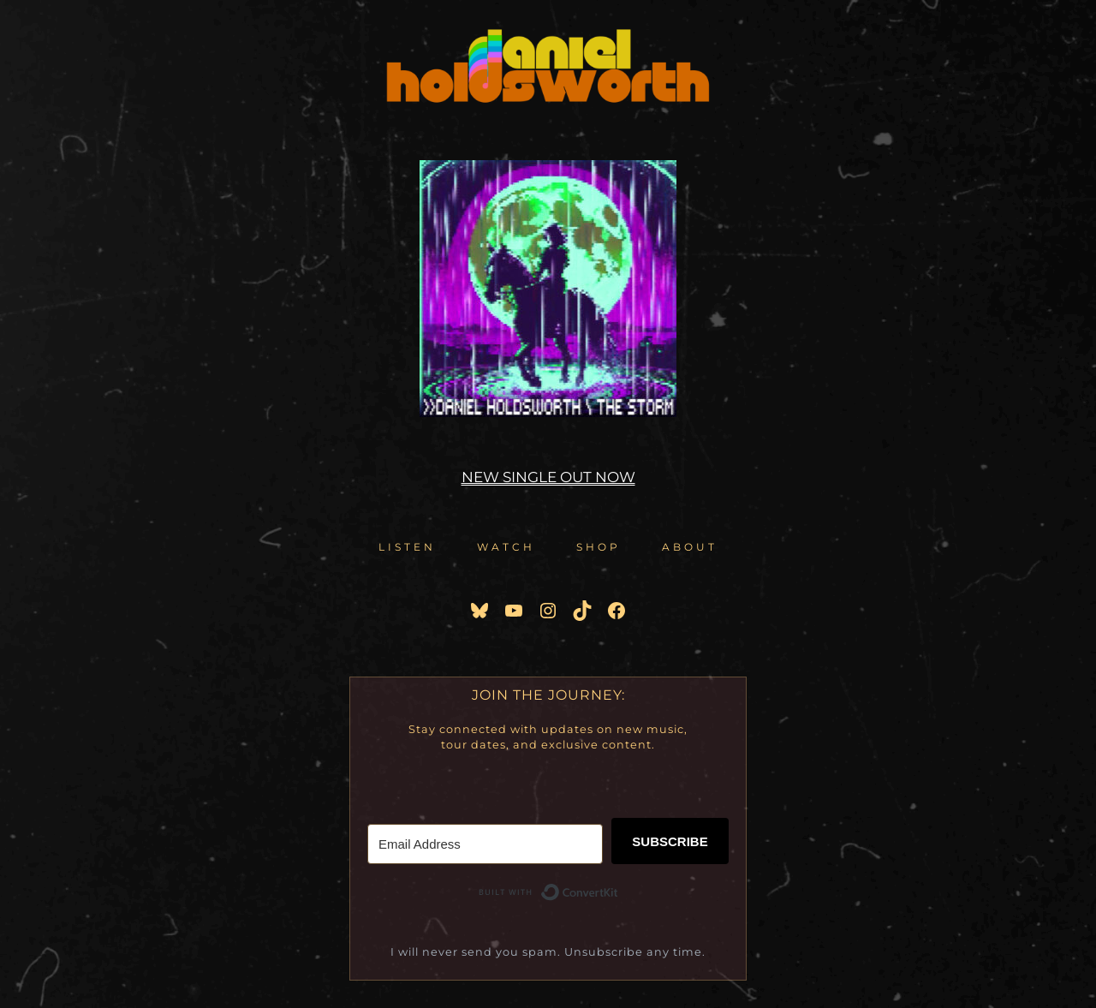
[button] (407, 547)
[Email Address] (485, 844)
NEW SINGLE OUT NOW (548, 477)
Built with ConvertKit (618, 895)
